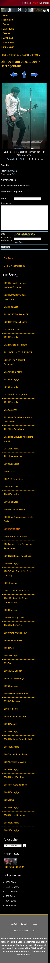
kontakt (24, 924)
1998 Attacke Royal (13, 640)
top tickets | (27, 3)
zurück (14, 924)
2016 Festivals (11, 387)
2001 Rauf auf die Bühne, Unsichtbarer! (16, 600)
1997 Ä (7, 663)
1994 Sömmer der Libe (15, 716)
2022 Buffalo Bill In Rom (15, 345)
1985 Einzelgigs (11, 792)
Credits (6, 33)
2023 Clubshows (12, 329)
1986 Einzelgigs (11, 769)
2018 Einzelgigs (11, 379)
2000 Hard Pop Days (14, 618)
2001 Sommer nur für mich (16, 590)
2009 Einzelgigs (11, 464)
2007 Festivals (11, 487)
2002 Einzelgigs (11, 563)
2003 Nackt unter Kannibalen (17, 556)
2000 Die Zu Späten (13, 625)
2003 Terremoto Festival (15, 536)
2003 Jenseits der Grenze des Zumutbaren (18, 546)
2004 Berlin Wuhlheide (14, 509)
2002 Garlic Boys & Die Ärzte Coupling (18, 573)
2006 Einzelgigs (11, 494)
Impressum (8, 47)
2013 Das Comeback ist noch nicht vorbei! (18, 419)
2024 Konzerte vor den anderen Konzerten (15, 285)
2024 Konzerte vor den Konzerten (15, 297)
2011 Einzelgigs (11, 449)
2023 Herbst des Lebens (15, 322)
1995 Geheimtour (12, 701)
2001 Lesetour (11, 583)
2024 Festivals (11, 307)
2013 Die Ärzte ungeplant (16, 394)
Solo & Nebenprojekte (14, 266)
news (34, 924)
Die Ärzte (8, 258)
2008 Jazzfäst (10, 471)
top (33, 931)
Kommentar (6, 203)
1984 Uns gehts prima (14, 815)
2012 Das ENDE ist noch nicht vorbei (18, 439)
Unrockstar (35, 55)
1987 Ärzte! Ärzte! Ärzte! (15, 754)
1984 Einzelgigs (11, 807)
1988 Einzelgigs (11, 731)
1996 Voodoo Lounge (14, 678)
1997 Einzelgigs (11, 656)
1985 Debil (9, 800)
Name (3, 198)
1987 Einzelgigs (11, 747)
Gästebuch (8, 29)
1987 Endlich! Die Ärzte (15, 762)
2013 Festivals (11, 402)
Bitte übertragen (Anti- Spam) (7, 237)
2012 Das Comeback (14, 429)
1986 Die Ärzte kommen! (15, 785)
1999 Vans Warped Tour (15, 633)
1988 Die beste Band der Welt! (18, 739)
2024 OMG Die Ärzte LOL (16, 314)
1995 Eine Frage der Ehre (16, 694)
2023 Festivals (11, 337)
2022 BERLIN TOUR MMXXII (18, 352)
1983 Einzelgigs (11, 823)
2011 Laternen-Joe (13, 456)
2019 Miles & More (13, 372)
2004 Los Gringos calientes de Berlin (18, 519)
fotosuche (11, 839)
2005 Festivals (11, 502)
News (5, 15)
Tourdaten (7, 20)
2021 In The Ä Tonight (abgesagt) (14, 362)
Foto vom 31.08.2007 (14, 867)
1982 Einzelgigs (11, 830)
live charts (44, 3)
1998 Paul (9, 648)
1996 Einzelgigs (11, 686)
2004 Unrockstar (12, 529)
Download (7, 38)
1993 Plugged (10, 724)
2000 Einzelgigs (11, 610)
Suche (5, 24)
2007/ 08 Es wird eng (14, 479)
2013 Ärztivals (10, 410)
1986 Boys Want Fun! (14, 777)
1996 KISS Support (13, 671)
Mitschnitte (8, 42)
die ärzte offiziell (20, 931)
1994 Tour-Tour (11, 709)
